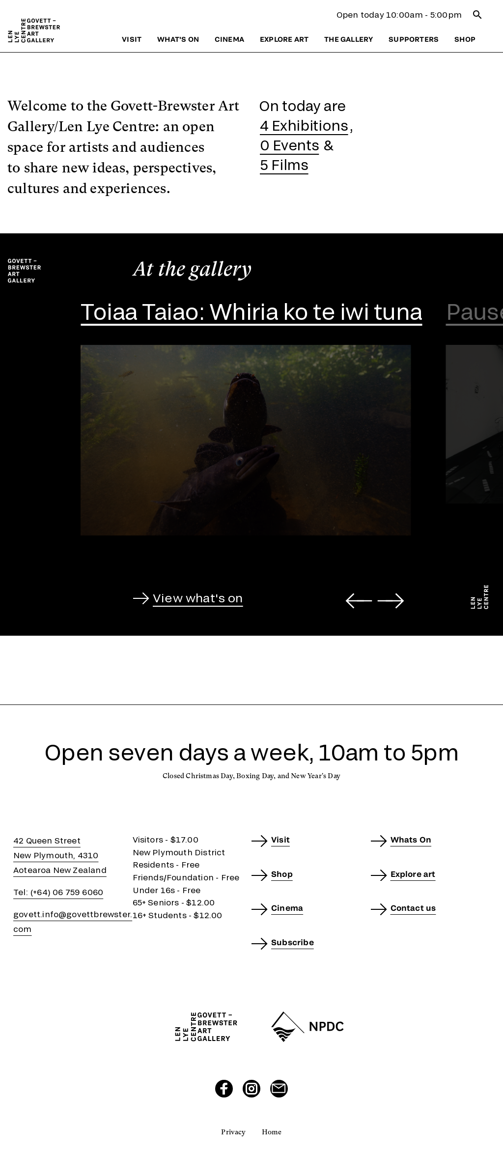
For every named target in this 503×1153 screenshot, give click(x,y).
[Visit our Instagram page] (251, 1088)
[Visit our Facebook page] (224, 1088)
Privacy (233, 1132)
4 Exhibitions (304, 125)
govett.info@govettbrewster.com (72, 921)
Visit (131, 39)
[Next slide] (390, 601)
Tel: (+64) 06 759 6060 (58, 892)
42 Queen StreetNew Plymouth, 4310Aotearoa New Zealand (60, 855)
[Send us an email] (279, 1088)
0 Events (289, 145)
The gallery (348, 39)
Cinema (229, 39)
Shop (464, 39)
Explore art (284, 39)
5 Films (284, 164)
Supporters (414, 39)
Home (272, 1132)
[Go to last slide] (358, 601)
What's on (178, 39)
